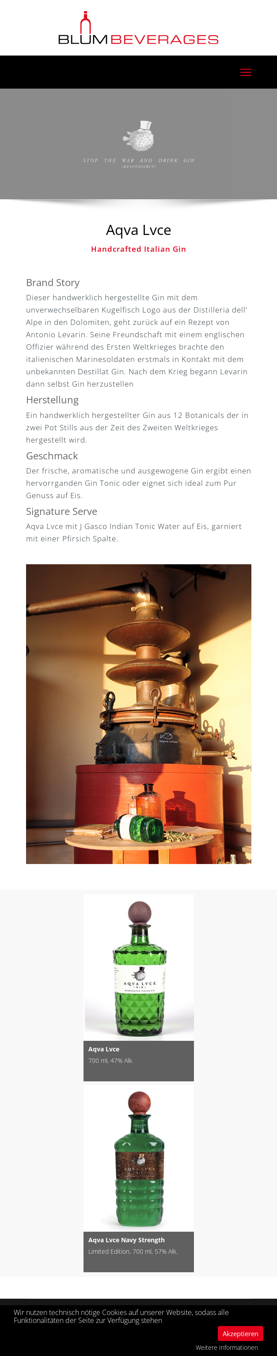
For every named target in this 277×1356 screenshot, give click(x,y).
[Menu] (245, 72)
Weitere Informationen (227, 1347)
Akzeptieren (240, 1333)
